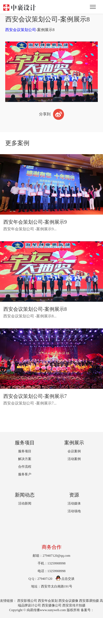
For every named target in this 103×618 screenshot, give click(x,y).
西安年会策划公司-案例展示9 (35, 222)
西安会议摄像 (68, 601)
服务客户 (24, 474)
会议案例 (74, 451)
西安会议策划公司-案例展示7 (35, 396)
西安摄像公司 (52, 605)
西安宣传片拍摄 (73, 605)
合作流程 (24, 467)
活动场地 (74, 511)
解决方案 (24, 459)
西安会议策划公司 (20, 30)
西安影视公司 (27, 601)
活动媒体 (74, 503)
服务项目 (24, 451)
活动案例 (74, 459)
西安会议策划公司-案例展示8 (35, 309)
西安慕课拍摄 (89, 601)
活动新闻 (24, 503)
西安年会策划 (48, 601)
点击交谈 (65, 579)
